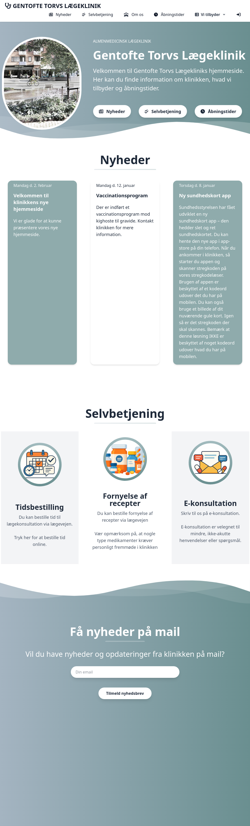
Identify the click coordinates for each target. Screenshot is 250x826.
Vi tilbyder (210, 14)
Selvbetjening (97, 14)
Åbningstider (169, 14)
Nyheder (60, 14)
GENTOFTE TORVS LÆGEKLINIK (53, 6)
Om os (133, 14)
